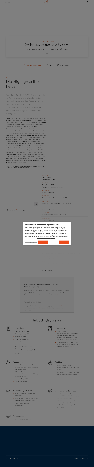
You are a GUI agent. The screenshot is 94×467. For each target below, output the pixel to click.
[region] (47, 233)
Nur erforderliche (43, 242)
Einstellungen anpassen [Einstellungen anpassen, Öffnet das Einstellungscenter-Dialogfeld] (31, 242)
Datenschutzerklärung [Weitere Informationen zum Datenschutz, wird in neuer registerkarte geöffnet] (42, 238)
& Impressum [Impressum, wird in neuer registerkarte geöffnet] (51, 238)
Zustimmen (63, 242)
